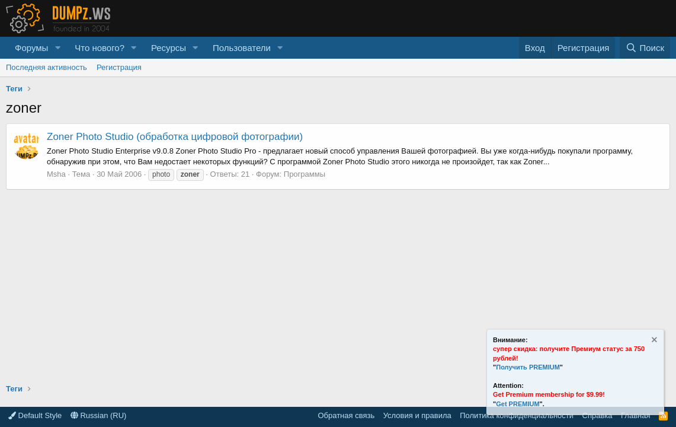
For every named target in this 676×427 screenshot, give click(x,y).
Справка (597, 415)
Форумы (31, 48)
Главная (635, 415)
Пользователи (242, 48)
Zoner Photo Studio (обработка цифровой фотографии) (175, 136)
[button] (57, 48)
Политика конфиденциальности (517, 415)
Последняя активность (46, 67)
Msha (56, 174)
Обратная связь (346, 415)
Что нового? (99, 48)
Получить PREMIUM (528, 367)
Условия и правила (417, 415)
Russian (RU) (99, 415)
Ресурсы (168, 48)
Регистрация (119, 67)
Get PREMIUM (517, 403)
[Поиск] (645, 48)
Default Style (35, 415)
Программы (304, 174)
